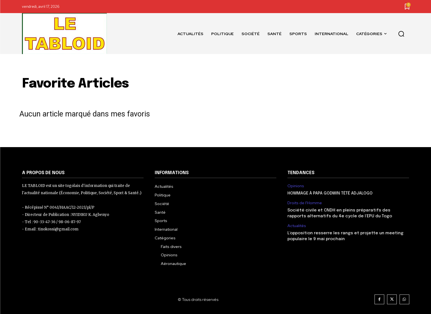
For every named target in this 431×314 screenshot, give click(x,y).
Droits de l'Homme (304, 203)
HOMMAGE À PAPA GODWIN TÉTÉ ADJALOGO (330, 193)
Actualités (296, 225)
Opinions (295, 186)
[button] (401, 34)
